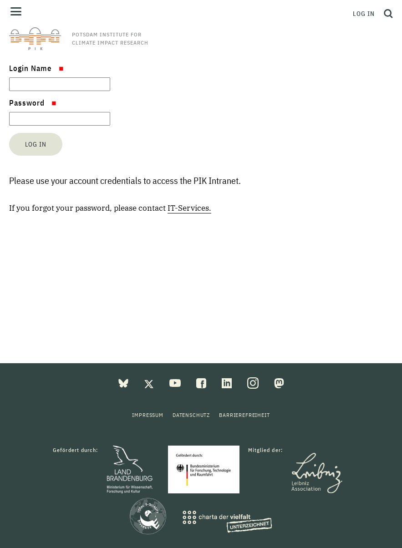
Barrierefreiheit (244, 414)
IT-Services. (189, 208)
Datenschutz (191, 414)
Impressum (147, 414)
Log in (364, 14)
